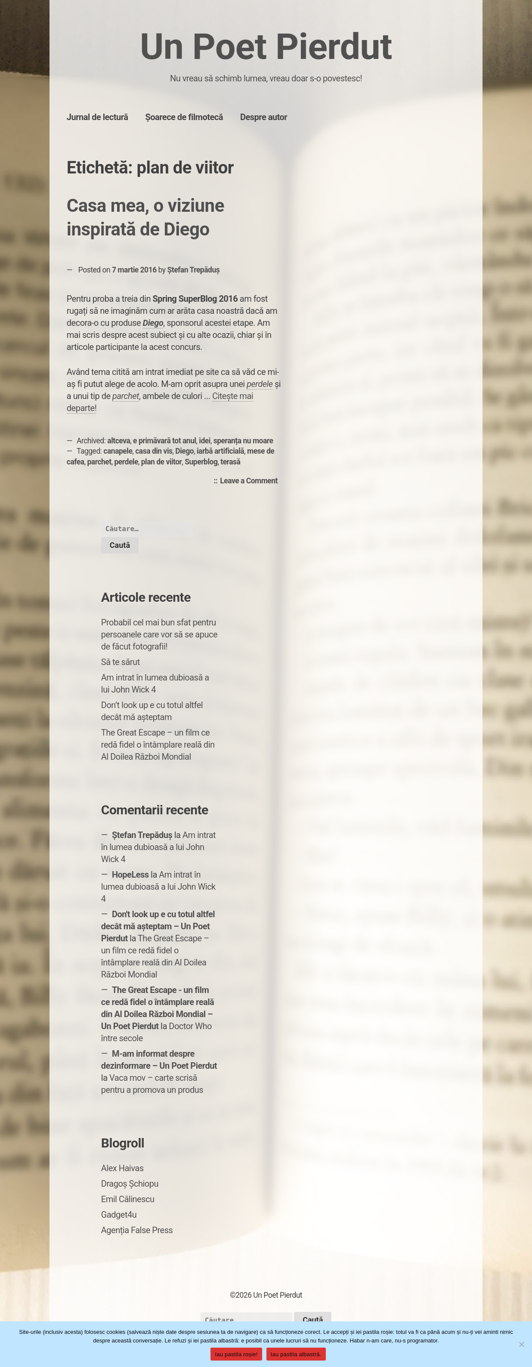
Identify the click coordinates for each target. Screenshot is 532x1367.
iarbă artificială (220, 451)
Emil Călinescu (128, 1199)
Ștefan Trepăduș (193, 270)
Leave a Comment (251, 481)
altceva (118, 440)
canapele (117, 451)
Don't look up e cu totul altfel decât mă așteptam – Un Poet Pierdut (158, 926)
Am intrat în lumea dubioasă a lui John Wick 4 (158, 847)
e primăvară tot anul (164, 440)
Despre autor (263, 117)
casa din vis (153, 451)
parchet (99, 462)
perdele (259, 384)
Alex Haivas (122, 1168)
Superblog (201, 462)
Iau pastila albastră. (296, 1354)
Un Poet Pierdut (266, 46)
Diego (153, 323)
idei (204, 440)
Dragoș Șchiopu (129, 1183)
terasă (230, 462)
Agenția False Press (137, 1230)
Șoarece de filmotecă (184, 117)
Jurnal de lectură (97, 117)
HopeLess (130, 874)
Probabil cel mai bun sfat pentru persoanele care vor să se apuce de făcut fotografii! (159, 634)
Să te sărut (120, 662)
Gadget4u (118, 1214)
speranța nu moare (243, 440)
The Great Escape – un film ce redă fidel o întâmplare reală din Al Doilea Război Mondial (158, 744)
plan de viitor (161, 462)
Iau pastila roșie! (236, 1354)
